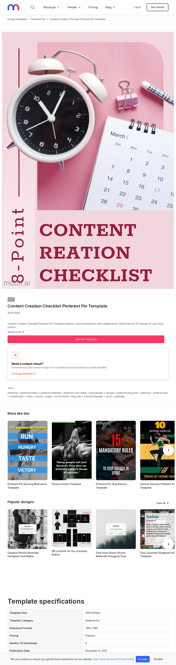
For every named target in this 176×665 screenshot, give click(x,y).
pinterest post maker (75, 392)
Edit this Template (86, 339)
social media (61, 396)
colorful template (93, 396)
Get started (157, 7)
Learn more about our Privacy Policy (113, 659)
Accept (142, 659)
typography (96, 392)
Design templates (17, 19)
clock (109, 396)
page (49, 396)
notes (29, 396)
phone (39, 396)
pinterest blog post (127, 392)
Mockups (49, 7)
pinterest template (51, 392)
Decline (158, 659)
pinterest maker (29, 392)
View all (160, 503)
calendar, (120, 396)
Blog (108, 7)
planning (145, 392)
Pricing (93, 7)
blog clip (76, 396)
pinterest (13, 392)
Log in (137, 7)
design (110, 392)
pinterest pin (38, 19)
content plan (17, 396)
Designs (72, 7)
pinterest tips (160, 392)
